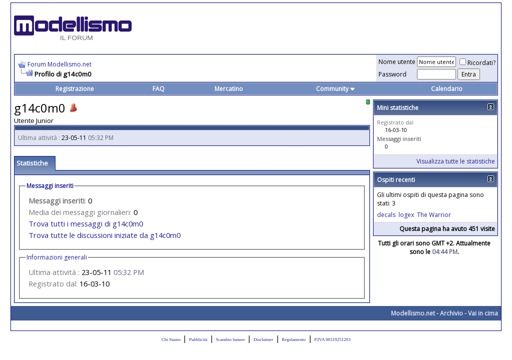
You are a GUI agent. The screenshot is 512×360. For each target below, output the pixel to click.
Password (392, 74)
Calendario (446, 88)
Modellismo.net (413, 313)
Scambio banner (230, 339)
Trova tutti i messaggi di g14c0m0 (85, 223)
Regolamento (294, 339)
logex (406, 214)
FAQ (158, 88)
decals (386, 214)
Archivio (451, 313)
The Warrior (434, 214)
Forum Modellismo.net (60, 64)
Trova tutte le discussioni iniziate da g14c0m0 (104, 235)
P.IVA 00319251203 (332, 339)
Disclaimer (264, 339)
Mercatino (228, 88)
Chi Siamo (171, 339)
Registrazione (75, 88)
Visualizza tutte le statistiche (455, 161)
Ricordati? (478, 62)
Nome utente (397, 62)
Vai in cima (483, 313)
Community (336, 88)
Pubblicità (198, 339)
